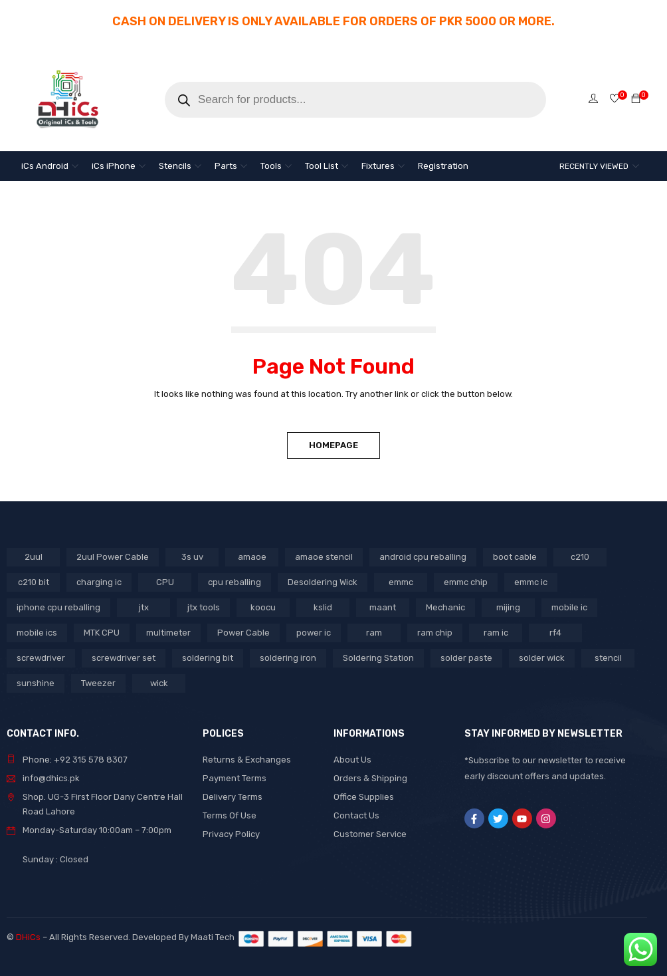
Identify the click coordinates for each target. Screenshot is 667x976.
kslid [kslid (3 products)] (323, 607)
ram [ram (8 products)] (374, 633)
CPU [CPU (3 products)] (165, 582)
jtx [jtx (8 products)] (144, 607)
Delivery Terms (232, 797)
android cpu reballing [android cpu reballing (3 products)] (422, 557)
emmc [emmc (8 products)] (401, 582)
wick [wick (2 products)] (159, 683)
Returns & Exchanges (247, 760)
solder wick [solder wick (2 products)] (542, 658)
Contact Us (356, 815)
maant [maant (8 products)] (382, 607)
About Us (352, 760)
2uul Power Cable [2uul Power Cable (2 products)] (112, 557)
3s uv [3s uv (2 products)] (192, 557)
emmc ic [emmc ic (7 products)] (530, 582)
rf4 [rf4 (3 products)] (555, 633)
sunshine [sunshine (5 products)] (35, 683)
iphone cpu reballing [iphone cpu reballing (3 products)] (58, 607)
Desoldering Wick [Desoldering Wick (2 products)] (322, 582)
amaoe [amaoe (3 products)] (252, 557)
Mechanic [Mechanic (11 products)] (445, 607)
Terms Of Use (229, 815)
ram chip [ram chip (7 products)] (434, 633)
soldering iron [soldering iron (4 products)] (288, 658)
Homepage (333, 445)
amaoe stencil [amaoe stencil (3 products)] (324, 557)
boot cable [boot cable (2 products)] (515, 557)
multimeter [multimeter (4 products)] (168, 633)
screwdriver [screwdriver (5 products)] (41, 658)
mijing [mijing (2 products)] (508, 607)
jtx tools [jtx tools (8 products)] (203, 607)
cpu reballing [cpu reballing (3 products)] (234, 582)
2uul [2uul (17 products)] (34, 557)
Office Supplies (364, 797)
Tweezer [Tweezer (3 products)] (98, 683)
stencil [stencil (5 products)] (608, 658)
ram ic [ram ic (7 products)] (496, 633)
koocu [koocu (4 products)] (263, 607)
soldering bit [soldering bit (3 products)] (207, 658)
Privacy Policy (231, 834)
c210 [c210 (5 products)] (580, 557)
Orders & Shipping (370, 778)
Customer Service (370, 834)
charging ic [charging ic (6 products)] (99, 582)
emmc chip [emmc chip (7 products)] (466, 582)
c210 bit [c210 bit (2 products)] (33, 582)
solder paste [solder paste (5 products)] (466, 658)
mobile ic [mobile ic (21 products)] (569, 607)
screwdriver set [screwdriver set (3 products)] (123, 658)
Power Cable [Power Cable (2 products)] (243, 633)
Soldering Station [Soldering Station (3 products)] (378, 658)
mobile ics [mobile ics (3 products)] (37, 633)
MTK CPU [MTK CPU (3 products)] (102, 633)
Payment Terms (234, 778)
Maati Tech (214, 937)
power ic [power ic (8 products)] (313, 633)
